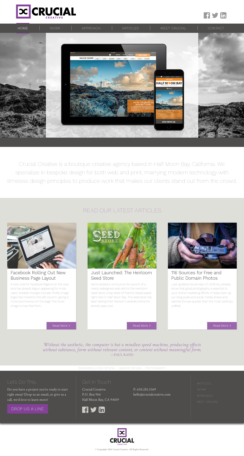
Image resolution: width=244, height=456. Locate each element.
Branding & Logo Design (97, 368)
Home (23, 28)
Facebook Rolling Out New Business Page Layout (38, 275)
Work (55, 28)
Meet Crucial (173, 28)
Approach (91, 28)
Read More (60, 325)
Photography (155, 368)
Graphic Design (130, 368)
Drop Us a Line (27, 408)
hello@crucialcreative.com (152, 394)
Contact (216, 28)
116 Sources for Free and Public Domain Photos (196, 275)
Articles (130, 28)
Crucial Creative (120, 449)
